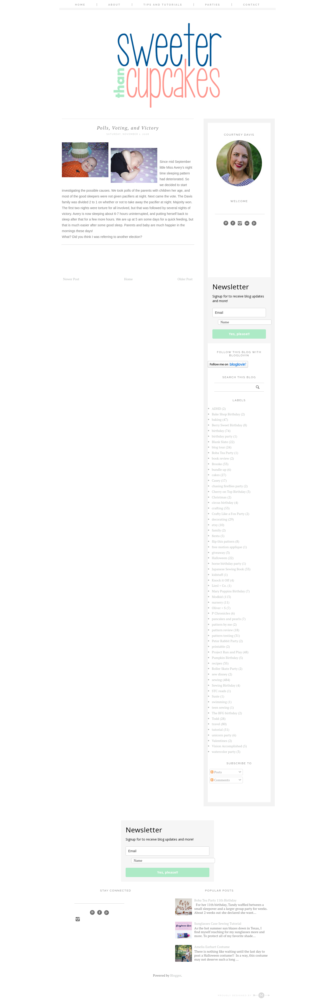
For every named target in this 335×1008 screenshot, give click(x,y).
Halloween (219, 558)
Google (106, 912)
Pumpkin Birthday (225, 657)
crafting (217, 508)
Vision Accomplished (227, 746)
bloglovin (218, 229)
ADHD (216, 408)
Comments (220, 780)
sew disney (220, 674)
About (114, 4)
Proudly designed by (244, 995)
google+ (253, 223)
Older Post (185, 279)
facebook (232, 223)
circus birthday (223, 502)
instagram (240, 223)
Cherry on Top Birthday (229, 491)
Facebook (99, 912)
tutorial (217, 729)
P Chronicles (221, 613)
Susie (216, 696)
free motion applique (227, 547)
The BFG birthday (224, 713)
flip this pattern (223, 541)
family (216, 530)
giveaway (218, 552)
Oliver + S (219, 608)
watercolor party (224, 751)
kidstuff (217, 574)
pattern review (222, 630)
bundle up (219, 469)
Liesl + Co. (219, 585)
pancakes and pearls (226, 619)
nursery (217, 602)
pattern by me (222, 624)
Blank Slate (220, 442)
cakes (216, 475)
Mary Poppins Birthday (228, 591)
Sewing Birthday (224, 685)
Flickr (247, 223)
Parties (212, 4)
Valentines (219, 740)
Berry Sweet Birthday (227, 425)
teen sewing (220, 707)
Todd (215, 718)
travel (216, 724)
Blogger (175, 975)
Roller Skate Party (225, 668)
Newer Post (71, 279)
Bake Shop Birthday (226, 414)
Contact (251, 4)
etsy (215, 525)
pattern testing (223, 635)
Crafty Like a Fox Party (228, 513)
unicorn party (221, 735)
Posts (216, 772)
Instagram (77, 919)
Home (80, 4)
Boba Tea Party (223, 453)
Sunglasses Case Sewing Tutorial (217, 923)
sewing (217, 680)
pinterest (225, 223)
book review (220, 458)
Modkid (217, 596)
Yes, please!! (239, 334)
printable (218, 646)
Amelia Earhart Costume (212, 947)
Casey (216, 480)
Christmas (219, 497)
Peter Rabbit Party (225, 641)
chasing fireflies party (227, 486)
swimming (219, 702)
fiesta (216, 536)
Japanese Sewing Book (228, 569)
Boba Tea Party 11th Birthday (215, 900)
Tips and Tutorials (163, 4)
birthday (218, 430)
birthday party (222, 436)
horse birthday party (226, 563)
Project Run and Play (227, 652)
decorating (219, 519)
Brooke (217, 464)
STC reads (219, 691)
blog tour (218, 447)
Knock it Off (220, 580)
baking (217, 419)
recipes (217, 663)
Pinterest (92, 912)
